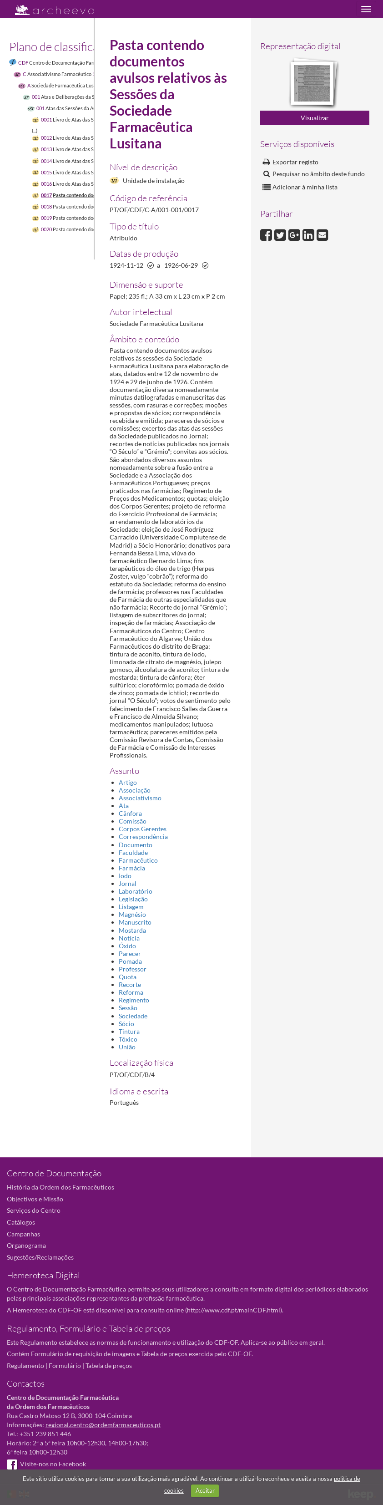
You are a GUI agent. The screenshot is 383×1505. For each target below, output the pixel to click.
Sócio (126, 1023)
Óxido (127, 946)
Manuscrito (135, 922)
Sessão (128, 1008)
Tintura (129, 1031)
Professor (132, 969)
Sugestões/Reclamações (40, 1257)
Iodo (125, 876)
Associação (135, 790)
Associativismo (140, 798)
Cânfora (130, 813)
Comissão (132, 821)
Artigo (128, 782)
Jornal (127, 883)
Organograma (26, 1245)
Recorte (130, 984)
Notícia (129, 938)
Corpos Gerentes (142, 829)
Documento (135, 845)
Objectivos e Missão (35, 1199)
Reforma (131, 992)
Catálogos (21, 1222)
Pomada (130, 961)
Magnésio (132, 914)
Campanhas (23, 1234)
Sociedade (133, 1016)
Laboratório (135, 891)
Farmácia (132, 868)
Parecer (130, 953)
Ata (124, 805)
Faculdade (133, 852)
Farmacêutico (138, 860)
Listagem (131, 906)
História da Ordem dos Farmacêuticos (60, 1187)
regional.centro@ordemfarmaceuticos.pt (103, 1425)
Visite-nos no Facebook (46, 1464)
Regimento (134, 1000)
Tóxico (128, 1039)
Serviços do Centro (33, 1210)
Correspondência (143, 836)
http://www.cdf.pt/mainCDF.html (233, 1310)
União (127, 1047)
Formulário (65, 1365)
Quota (127, 977)
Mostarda (132, 930)
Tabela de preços (109, 1365)
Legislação (133, 899)
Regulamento (25, 1365)
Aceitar (205, 1490)
